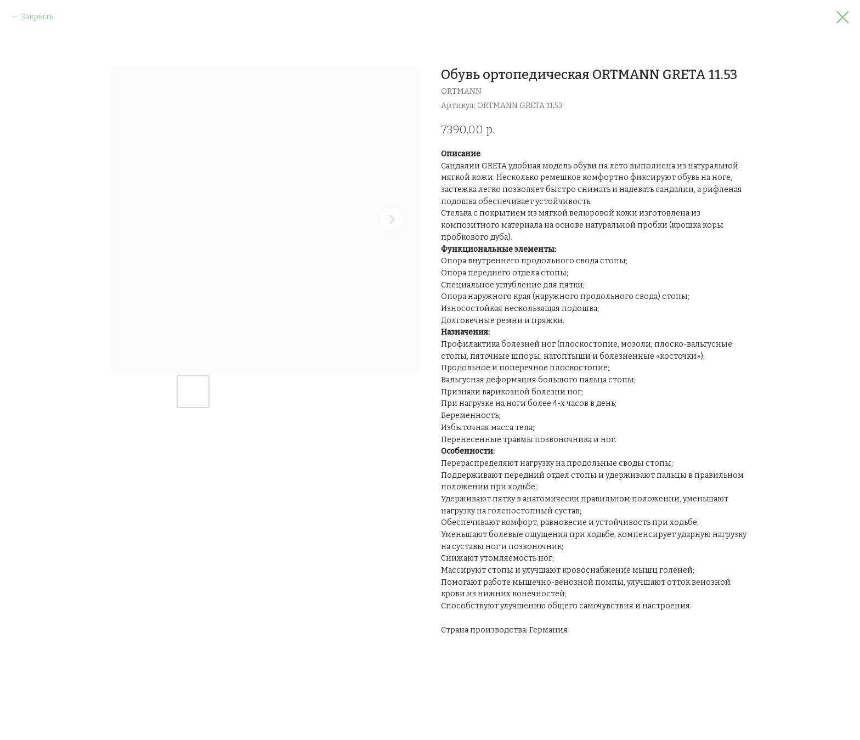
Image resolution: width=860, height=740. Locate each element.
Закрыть (37, 16)
